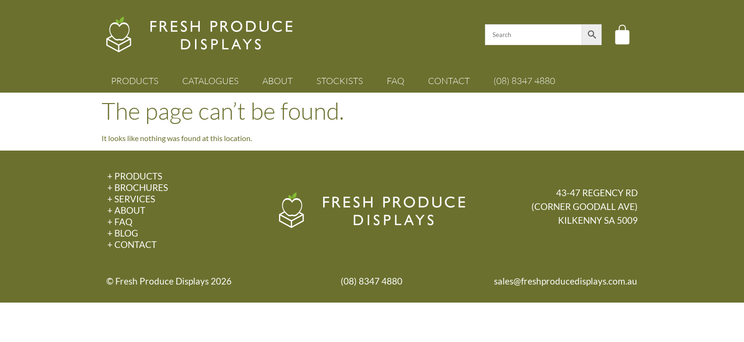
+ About (126, 210)
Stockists (339, 80)
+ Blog (122, 233)
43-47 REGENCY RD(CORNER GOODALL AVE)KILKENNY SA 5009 (584, 206)
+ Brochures (137, 187)
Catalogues (210, 80)
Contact (449, 80)
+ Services (131, 198)
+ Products (134, 176)
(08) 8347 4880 (524, 80)
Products (134, 80)
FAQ (395, 80)
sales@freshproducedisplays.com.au (565, 281)
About (277, 80)
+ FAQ (119, 221)
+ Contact (132, 244)
